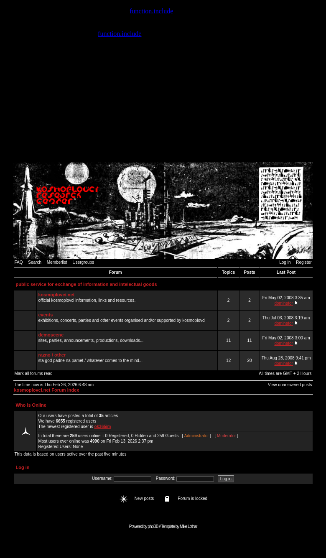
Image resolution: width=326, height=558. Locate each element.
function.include (151, 11)
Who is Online (31, 405)
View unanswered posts (290, 384)
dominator (283, 303)
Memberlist (57, 262)
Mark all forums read (34, 373)
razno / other (52, 354)
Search (34, 262)
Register (303, 262)
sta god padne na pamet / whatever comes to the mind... (127, 360)
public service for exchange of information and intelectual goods (86, 284)
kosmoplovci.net (56, 294)
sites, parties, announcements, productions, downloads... (127, 340)
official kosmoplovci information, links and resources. (127, 300)
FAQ (19, 262)
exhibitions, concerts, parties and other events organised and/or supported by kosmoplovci (127, 320)
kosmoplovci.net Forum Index (46, 389)
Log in (284, 262)
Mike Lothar (188, 526)
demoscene (51, 334)
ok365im (102, 426)
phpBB (153, 526)
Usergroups (83, 262)
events (45, 314)
